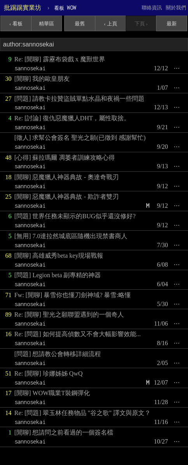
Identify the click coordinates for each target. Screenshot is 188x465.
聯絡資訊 (152, 7)
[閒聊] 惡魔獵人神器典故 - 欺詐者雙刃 (66, 196)
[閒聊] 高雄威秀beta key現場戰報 (58, 255)
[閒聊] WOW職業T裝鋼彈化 (52, 393)
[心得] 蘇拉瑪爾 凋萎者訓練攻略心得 (64, 157)
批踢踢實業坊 (22, 7)
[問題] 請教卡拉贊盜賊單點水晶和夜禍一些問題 (79, 98)
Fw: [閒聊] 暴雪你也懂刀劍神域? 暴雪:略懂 (72, 295)
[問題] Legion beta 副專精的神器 (57, 275)
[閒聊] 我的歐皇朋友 (42, 78)
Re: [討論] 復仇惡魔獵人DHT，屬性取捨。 (72, 118)
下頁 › (141, 24)
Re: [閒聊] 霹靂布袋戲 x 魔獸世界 (59, 59)
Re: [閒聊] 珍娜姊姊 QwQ (48, 373)
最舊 (80, 24)
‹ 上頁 (110, 24)
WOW (65, 7)
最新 (172, 24)
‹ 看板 (16, 24)
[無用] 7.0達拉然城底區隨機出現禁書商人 (71, 236)
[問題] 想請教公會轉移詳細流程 (57, 354)
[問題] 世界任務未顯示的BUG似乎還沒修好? (75, 216)
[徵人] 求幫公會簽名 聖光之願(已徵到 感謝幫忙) (80, 137)
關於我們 (176, 7)
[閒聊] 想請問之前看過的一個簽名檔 (64, 432)
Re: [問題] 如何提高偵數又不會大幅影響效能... (77, 334)
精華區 (46, 24)
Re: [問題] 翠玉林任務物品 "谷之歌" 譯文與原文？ (82, 413)
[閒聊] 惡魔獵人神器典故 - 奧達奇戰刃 (66, 177)
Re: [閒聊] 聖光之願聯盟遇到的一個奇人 (69, 314)
